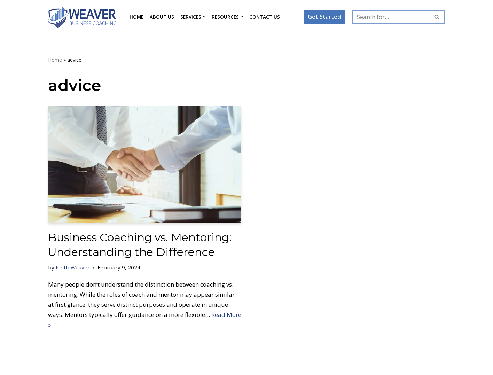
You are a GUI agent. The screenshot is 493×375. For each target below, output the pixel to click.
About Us (162, 17)
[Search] (390, 17)
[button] (204, 17)
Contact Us (264, 17)
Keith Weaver (73, 267)
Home (136, 17)
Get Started (324, 17)
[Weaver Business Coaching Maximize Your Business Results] (83, 17)
